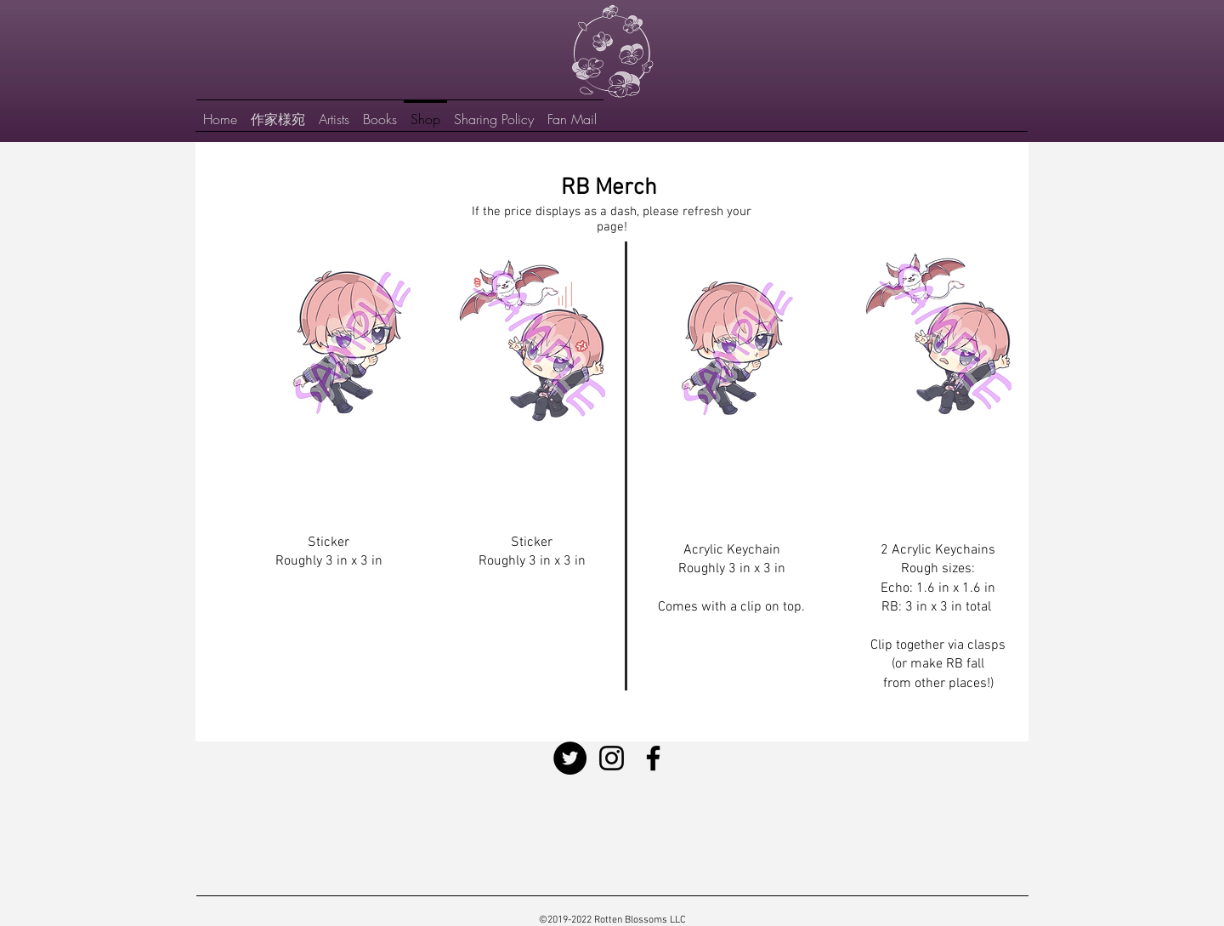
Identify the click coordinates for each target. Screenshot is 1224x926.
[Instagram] (611, 758)
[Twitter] (569, 758)
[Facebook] (653, 758)
